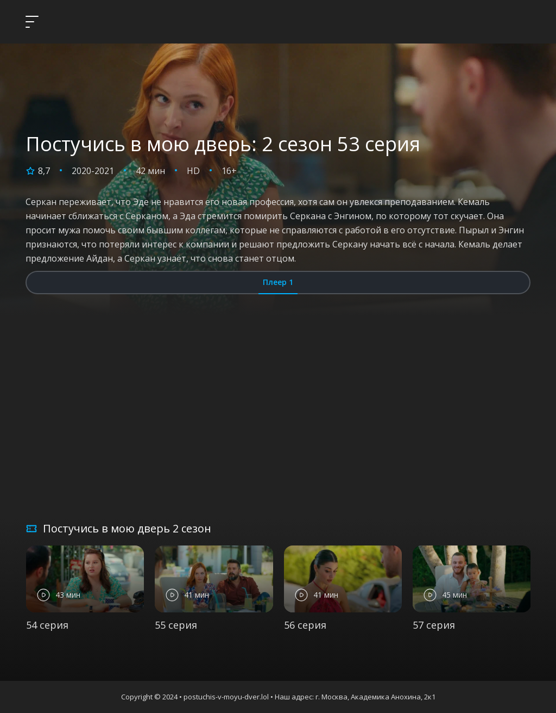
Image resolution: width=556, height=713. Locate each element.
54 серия (47, 624)
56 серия (305, 624)
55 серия (176, 624)
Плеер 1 (278, 282)
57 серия (434, 624)
